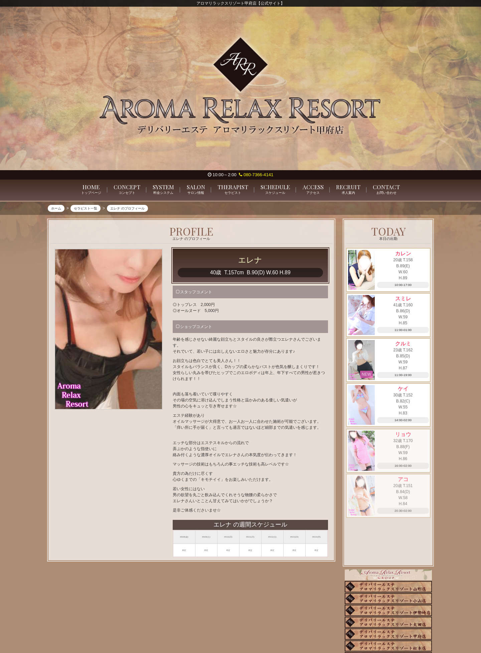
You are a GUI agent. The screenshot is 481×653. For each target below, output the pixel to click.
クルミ (403, 344)
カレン (403, 254)
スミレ (403, 299)
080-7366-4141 (256, 174)
